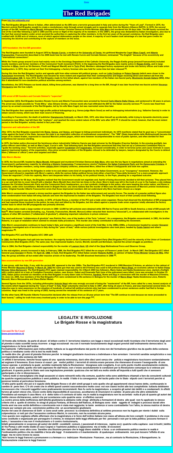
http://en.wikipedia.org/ (18, 20)
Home (86, 2)
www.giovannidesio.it (12, 334)
